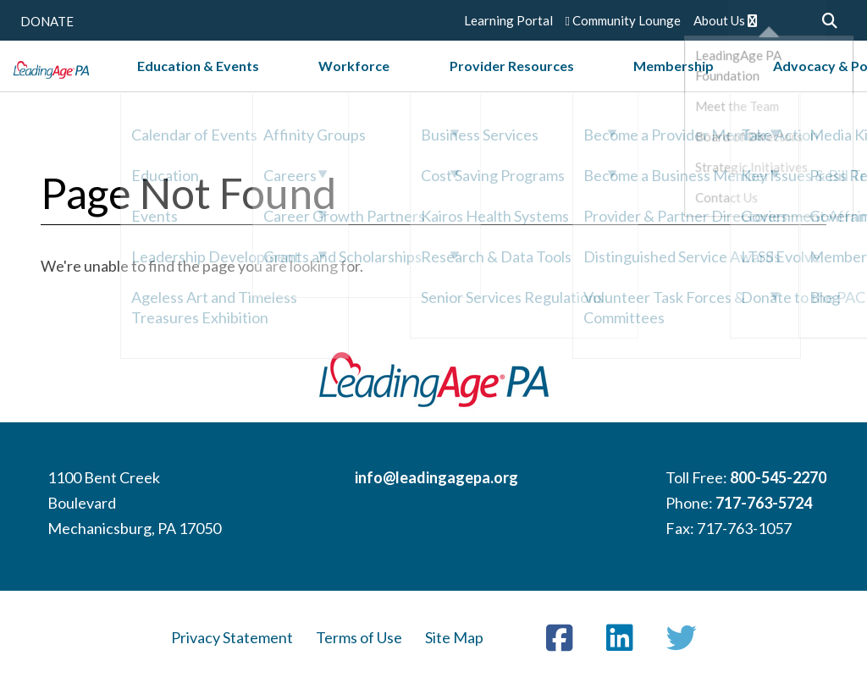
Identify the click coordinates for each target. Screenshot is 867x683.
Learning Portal (508, 20)
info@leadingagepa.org (436, 477)
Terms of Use (359, 637)
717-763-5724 (763, 502)
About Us (725, 20)
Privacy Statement (232, 637)
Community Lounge (623, 20)
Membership (638, 83)
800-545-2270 (778, 477)
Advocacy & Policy (755, 83)
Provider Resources (517, 83)
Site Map (454, 637)
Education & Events (285, 83)
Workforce (400, 83)
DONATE (47, 21)
